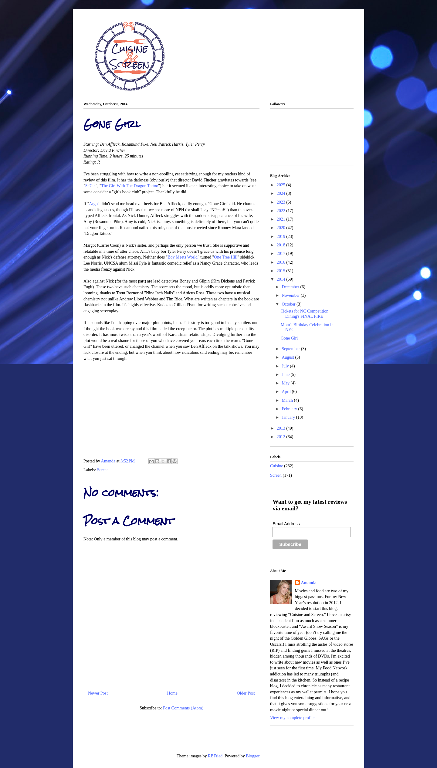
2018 (281, 245)
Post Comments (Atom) (183, 708)
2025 (281, 185)
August (288, 357)
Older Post (246, 693)
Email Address (286, 523)
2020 (281, 227)
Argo (93, 203)
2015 (281, 271)
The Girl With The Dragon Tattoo (129, 186)
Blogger (252, 756)
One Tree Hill (225, 257)
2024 (281, 193)
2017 (281, 253)
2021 (281, 219)
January (289, 417)
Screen (103, 470)
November (291, 295)
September (291, 349)
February (290, 409)
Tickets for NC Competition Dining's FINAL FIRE (304, 314)
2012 (281, 437)
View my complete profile (292, 718)
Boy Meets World (183, 257)
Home (172, 693)
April (287, 391)
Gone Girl (289, 338)
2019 (281, 236)
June (286, 374)
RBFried (215, 756)
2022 (281, 210)
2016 (281, 262)
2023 (281, 202)
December (291, 287)
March (288, 400)
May (286, 383)
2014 (281, 279)
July (286, 366)
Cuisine (276, 466)
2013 (281, 428)
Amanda (109, 461)
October (289, 304)
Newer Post (98, 693)
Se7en (90, 186)
